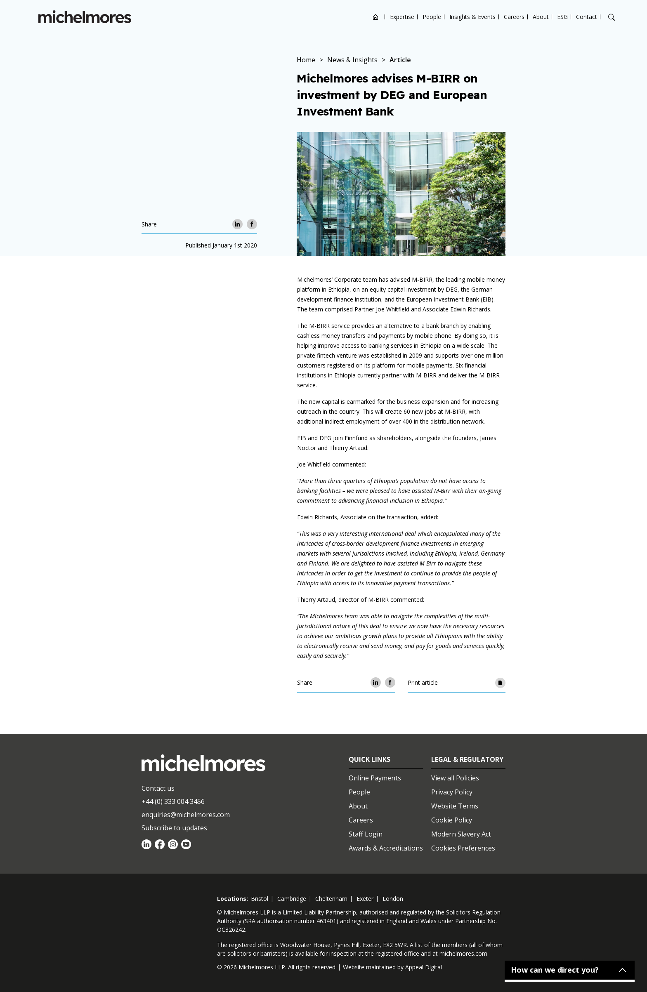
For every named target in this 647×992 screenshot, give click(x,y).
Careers (514, 17)
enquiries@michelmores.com (186, 814)
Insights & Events (472, 17)
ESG (562, 17)
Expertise (402, 17)
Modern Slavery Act (461, 834)
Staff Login (366, 834)
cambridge (291, 898)
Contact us (158, 788)
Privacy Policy (451, 791)
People (432, 17)
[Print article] (500, 682)
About (541, 17)
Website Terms (454, 806)
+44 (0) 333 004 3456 (173, 801)
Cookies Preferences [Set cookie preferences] (463, 848)
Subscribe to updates (174, 827)
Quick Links (369, 759)
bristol (259, 898)
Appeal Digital (423, 967)
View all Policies (455, 777)
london (393, 898)
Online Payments (375, 777)
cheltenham (331, 898)
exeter (365, 898)
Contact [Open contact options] (586, 17)
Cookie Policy (451, 820)
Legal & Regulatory (467, 759)
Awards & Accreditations (386, 848)
